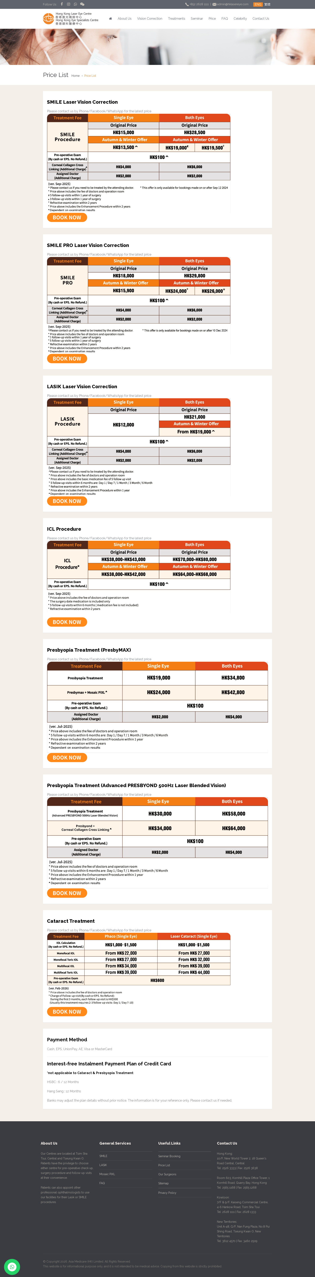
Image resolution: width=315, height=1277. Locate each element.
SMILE (102, 1156)
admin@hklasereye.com (231, 4)
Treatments (176, 18)
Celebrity (240, 18)
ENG (258, 4)
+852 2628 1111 (197, 4)
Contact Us (261, 18)
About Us (125, 18)
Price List (162, 1165)
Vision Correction (149, 18)
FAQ (224, 18)
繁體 (267, 4)
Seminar (197, 18)
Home (76, 75)
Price (212, 18)
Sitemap (162, 1183)
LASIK (101, 1165)
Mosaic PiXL (106, 1174)
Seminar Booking (168, 1156)
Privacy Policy (166, 1192)
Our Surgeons (166, 1174)
